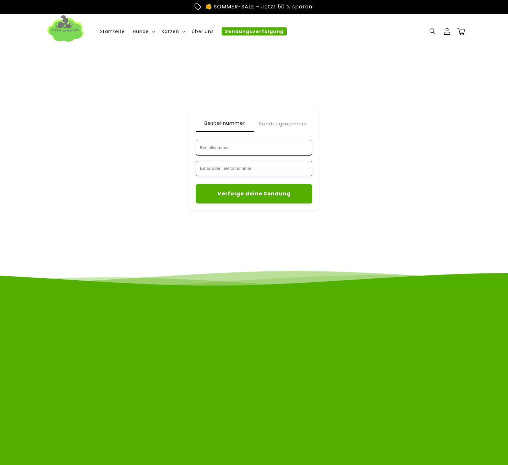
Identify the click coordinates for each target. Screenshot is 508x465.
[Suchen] (433, 31)
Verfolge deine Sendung (254, 193)
